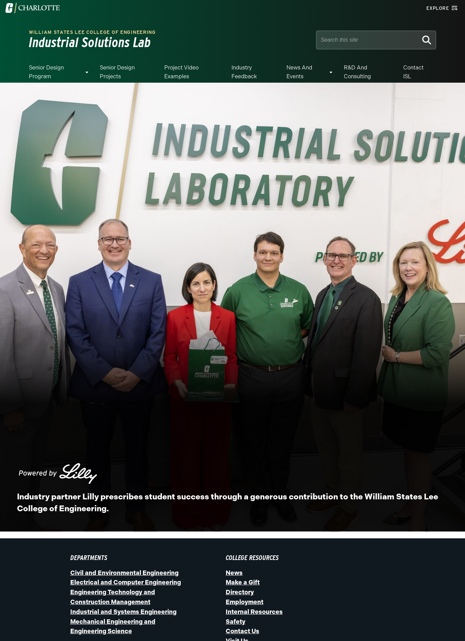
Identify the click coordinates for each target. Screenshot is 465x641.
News (234, 573)
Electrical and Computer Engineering (125, 582)
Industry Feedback (244, 72)
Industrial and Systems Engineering (123, 612)
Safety (235, 621)
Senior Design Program (46, 72)
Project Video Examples (181, 72)
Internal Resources (254, 612)
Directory (240, 592)
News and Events (299, 72)
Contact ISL (413, 72)
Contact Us (242, 631)
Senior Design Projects (117, 72)
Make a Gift (243, 582)
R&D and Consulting (357, 72)
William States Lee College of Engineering (92, 32)
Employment (244, 602)
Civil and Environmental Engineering (124, 573)
